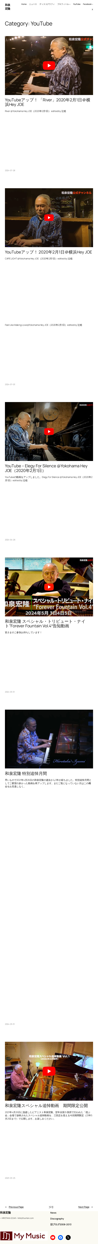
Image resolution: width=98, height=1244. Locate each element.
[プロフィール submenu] (69, 4)
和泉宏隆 (7, 6)
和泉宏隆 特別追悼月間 (26, 773)
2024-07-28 (10, 170)
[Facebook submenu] (92, 4)
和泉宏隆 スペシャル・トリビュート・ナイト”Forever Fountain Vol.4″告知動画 (45, 623)
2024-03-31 (10, 691)
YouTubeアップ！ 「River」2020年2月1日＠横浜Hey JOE (47, 102)
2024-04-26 (10, 539)
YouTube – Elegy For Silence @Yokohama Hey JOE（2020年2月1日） (46, 468)
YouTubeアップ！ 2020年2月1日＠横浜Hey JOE (48, 252)
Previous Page (14, 1206)
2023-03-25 (10, 1178)
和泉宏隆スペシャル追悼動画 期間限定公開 (46, 1105)
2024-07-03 (10, 384)
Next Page (85, 1206)
